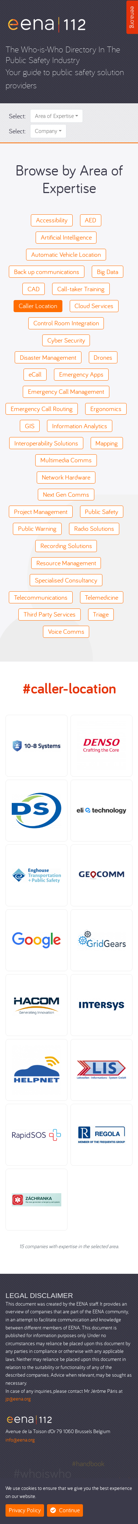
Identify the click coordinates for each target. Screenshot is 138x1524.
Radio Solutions (94, 528)
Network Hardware (66, 477)
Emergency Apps (81, 374)
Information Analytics (79, 426)
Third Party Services (49, 614)
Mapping (106, 443)
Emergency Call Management (66, 391)
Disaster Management (48, 357)
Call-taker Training (81, 289)
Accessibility (52, 220)
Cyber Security (66, 340)
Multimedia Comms (66, 460)
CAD (34, 289)
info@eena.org (20, 1439)
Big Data (107, 271)
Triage (101, 614)
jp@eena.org (18, 1398)
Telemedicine (101, 597)
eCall (35, 374)
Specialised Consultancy (66, 580)
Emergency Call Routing (42, 408)
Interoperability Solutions (46, 443)
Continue (65, 1510)
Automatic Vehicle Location (66, 254)
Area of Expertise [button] (54, 115)
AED (90, 220)
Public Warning (37, 528)
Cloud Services (94, 306)
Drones (103, 357)
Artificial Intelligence (66, 237)
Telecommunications (41, 597)
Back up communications (46, 271)
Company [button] (46, 130)
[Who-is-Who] (47, 24)
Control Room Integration (66, 323)
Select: (17, 116)
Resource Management (66, 563)
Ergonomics (105, 408)
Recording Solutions (66, 545)
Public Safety (101, 511)
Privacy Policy (25, 1510)
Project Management (41, 511)
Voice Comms (66, 631)
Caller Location (38, 306)
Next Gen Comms (66, 494)
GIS (29, 426)
